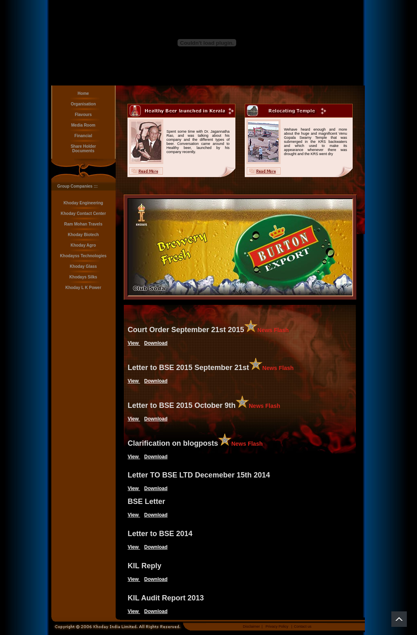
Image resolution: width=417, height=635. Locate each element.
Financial (83, 136)
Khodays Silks (83, 277)
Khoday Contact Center (83, 213)
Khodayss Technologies (83, 256)
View (134, 343)
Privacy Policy (277, 626)
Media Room (83, 125)
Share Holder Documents (83, 148)
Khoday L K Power (83, 287)
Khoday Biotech (83, 234)
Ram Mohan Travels (83, 224)
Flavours (83, 114)
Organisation (83, 104)
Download (155, 343)
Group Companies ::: (77, 186)
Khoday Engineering (83, 203)
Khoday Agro (83, 245)
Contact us (303, 626)
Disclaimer (251, 626)
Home (83, 93)
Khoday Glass (83, 266)
